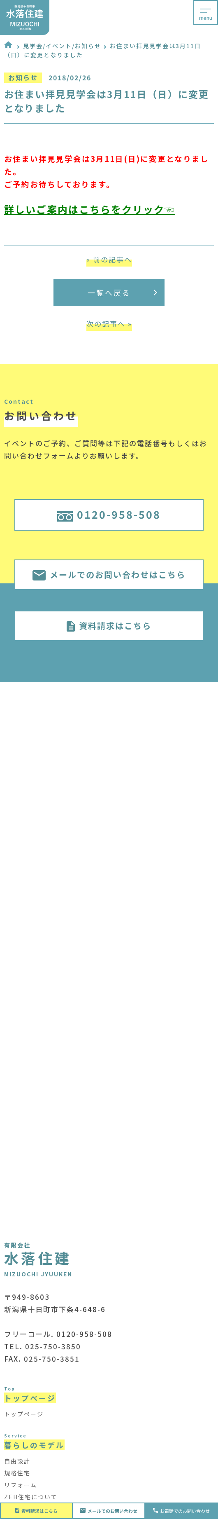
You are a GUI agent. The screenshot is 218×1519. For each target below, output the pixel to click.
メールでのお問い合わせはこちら (108, 574)
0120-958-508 (109, 514)
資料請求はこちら (109, 626)
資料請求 (36, 1510)
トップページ (24, 1414)
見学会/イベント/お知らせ (62, 46)
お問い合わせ (109, 1510)
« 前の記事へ (109, 259)
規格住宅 (17, 1473)
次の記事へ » (109, 323)
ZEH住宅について (31, 1497)
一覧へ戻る (123, 292)
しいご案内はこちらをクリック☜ (95, 209)
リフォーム (20, 1485)
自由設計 (17, 1461)
